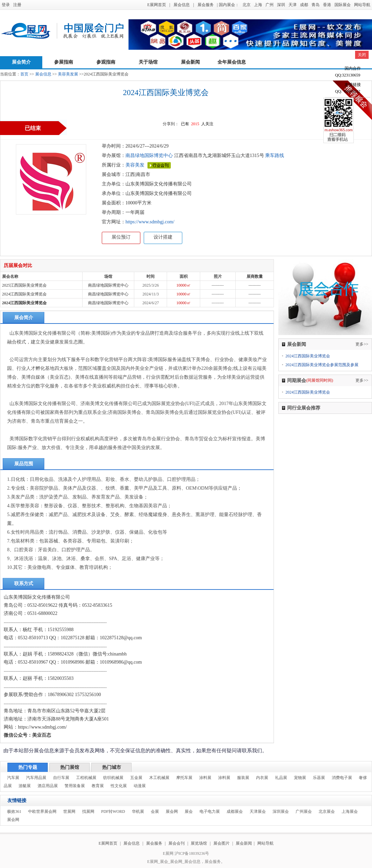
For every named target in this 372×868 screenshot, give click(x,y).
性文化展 (119, 785)
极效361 (14, 811)
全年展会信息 (231, 62)
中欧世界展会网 (42, 811)
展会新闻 (190, 62)
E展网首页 (156, 4)
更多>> (361, 344)
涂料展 (205, 777)
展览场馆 (199, 843)
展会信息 (181, 4)
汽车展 (13, 777)
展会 (189, 811)
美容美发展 (68, 74)
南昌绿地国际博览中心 (149, 155)
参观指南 (105, 62)
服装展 (243, 777)
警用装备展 (75, 785)
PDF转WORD (113, 811)
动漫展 (140, 785)
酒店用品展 (48, 785)
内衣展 (262, 777)
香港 (327, 4)
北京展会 (327, 811)
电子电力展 (210, 811)
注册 (17, 4)
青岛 (315, 4)
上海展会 (350, 811)
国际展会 (342, 4)
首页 (24, 74)
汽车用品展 (36, 777)
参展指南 (63, 62)
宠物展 (300, 777)
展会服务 (205, 4)
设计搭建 (163, 237)
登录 (6, 4)
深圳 (281, 4)
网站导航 (362, 4)
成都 (304, 4)
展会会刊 (176, 843)
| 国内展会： (228, 4)
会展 (155, 811)
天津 (292, 4)
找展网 (88, 811)
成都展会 (235, 811)
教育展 (98, 785)
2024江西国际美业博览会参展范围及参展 (321, 364)
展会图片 (222, 843)
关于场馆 (148, 62)
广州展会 (304, 811)
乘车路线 (274, 155)
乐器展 (319, 777)
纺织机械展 (113, 777)
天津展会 (258, 811)
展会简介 (21, 62)
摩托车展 (184, 777)
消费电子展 (342, 777)
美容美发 (134, 165)
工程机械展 (86, 777)
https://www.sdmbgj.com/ (150, 221)
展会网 (172, 811)
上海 (258, 4)
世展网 (69, 811)
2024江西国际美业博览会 (24, 294)
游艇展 (25, 785)
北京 (246, 4)
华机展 (138, 811)
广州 (269, 4)
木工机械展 (159, 777)
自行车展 (61, 777)
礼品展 (281, 777)
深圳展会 (281, 811)
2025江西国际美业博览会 (24, 285)
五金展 (136, 777)
